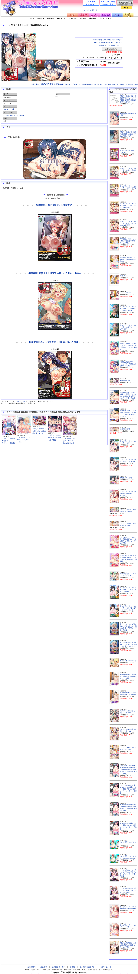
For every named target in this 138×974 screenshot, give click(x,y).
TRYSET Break (8, 109)
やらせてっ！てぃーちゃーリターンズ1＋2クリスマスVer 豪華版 (128, 205)
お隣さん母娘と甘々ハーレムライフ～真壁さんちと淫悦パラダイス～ (128, 364)
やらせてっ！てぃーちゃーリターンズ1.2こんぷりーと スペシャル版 (128, 608)
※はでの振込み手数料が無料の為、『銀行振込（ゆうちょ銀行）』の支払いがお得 (84, 84)
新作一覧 (40, 18)
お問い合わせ (106, 967)
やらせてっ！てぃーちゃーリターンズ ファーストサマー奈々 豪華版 (128, 308)
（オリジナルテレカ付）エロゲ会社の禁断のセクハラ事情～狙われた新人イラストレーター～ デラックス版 (128, 769)
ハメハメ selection (125, 292)
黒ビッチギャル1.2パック (128, 661)
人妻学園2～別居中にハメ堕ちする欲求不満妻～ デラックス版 (128, 241)
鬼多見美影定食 (125, 380)
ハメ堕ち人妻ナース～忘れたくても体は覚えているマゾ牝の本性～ (128, 890)
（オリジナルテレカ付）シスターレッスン (23, 439)
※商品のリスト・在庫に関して (110, 45)
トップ (31, 18)
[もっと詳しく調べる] (90, 10)
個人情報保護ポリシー (88, 967)
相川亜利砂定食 (125, 429)
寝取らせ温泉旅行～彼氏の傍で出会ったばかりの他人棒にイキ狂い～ (128, 134)
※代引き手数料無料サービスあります (108, 43)
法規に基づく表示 (58, 967)
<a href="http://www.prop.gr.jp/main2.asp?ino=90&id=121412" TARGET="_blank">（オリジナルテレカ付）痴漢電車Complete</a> (100, 57)
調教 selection (124, 276)
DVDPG (83, 18)
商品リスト (61, 18)
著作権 (72, 967)
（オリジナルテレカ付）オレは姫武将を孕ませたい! (39, 431)
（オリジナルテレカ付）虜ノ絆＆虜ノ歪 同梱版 (54, 437)
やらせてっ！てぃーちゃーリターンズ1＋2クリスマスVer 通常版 (128, 223)
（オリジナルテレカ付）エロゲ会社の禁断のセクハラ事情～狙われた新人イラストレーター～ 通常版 (128, 789)
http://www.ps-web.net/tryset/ (13, 115)
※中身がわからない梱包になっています (107, 40)
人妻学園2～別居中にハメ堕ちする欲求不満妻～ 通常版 (128, 259)
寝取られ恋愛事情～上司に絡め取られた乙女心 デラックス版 (128, 945)
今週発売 (50, 18)
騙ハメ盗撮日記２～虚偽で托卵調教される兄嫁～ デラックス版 (128, 676)
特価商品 (92, 18)
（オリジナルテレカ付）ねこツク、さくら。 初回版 (8, 440)
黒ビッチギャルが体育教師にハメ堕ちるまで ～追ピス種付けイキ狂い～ (128, 644)
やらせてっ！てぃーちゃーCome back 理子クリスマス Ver (128, 493)
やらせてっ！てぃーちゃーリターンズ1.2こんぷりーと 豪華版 (128, 589)
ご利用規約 (31, 967)
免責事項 (43, 967)
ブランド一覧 (104, 18)
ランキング (73, 18)
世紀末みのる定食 (126, 478)
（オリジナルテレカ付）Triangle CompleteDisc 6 (69, 441)
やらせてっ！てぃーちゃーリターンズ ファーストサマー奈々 (128, 327)
